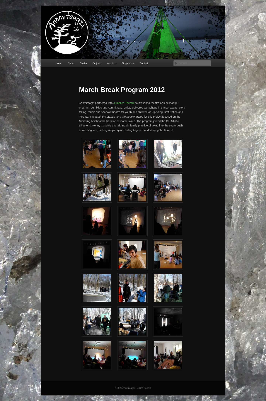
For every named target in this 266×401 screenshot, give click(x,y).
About (71, 63)
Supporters (128, 63)
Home (59, 63)
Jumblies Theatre (124, 102)
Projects (97, 63)
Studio (83, 63)
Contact (144, 63)
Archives (111, 63)
